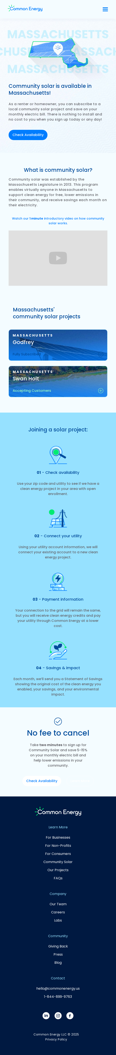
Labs (58, 920)
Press (58, 954)
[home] (52, 9)
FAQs (58, 878)
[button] (105, 9)
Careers (58, 912)
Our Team (58, 904)
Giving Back (58, 946)
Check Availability (28, 134)
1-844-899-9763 (58, 996)
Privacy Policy (56, 1039)
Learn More (80, 780)
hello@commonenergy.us (58, 988)
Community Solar (58, 861)
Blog (58, 962)
